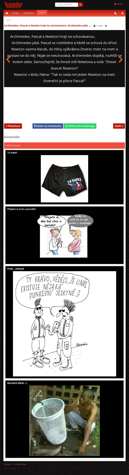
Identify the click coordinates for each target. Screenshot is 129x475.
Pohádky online (20, 464)
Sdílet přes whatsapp (80, 126)
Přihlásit (118, 4)
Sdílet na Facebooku (47, 126)
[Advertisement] (64, 104)
